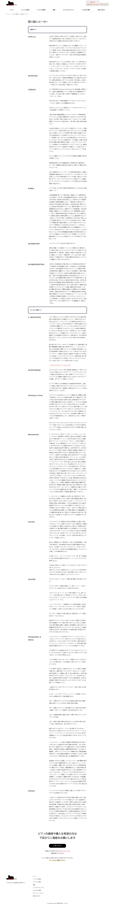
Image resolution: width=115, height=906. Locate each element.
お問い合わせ (36, 896)
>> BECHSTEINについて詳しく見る (60, 365)
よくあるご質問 (37, 890)
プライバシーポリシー (38, 893)
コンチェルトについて (38, 887)
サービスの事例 (37, 879)
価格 (34, 884)
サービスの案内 (37, 882)
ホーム (34, 876)
